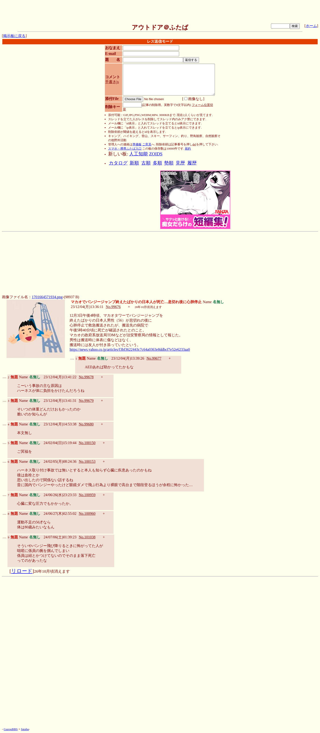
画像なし (193, 99)
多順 (157, 163)
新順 (134, 163)
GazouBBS (11, 729)
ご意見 (146, 144)
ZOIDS (155, 153)
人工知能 (138, 153)
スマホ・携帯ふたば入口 (125, 148)
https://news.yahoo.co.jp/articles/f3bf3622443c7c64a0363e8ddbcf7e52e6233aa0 (130, 349)
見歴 (180, 163)
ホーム (311, 26)
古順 (146, 163)
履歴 (192, 163)
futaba (25, 729)
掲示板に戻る (14, 36)
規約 (188, 148)
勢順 (169, 163)
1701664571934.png (47, 297)
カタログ (118, 163)
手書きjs (112, 82)
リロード (21, 571)
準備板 (137, 144)
